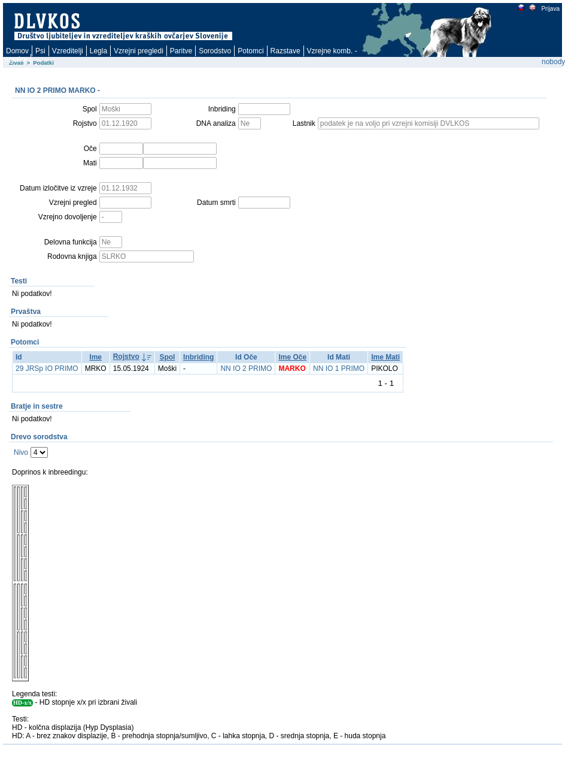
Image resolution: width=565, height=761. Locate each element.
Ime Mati (385, 357)
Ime (95, 357)
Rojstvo (126, 356)
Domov (17, 51)
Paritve (181, 51)
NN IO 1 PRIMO (338, 368)
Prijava (550, 8)
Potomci (250, 51)
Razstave (285, 51)
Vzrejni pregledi (138, 51)
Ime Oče (292, 357)
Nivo (21, 452)
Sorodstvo (215, 51)
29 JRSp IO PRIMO (47, 368)
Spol (167, 357)
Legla (98, 51)
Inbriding (198, 357)
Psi (40, 51)
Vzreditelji (67, 51)
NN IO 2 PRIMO (246, 368)
